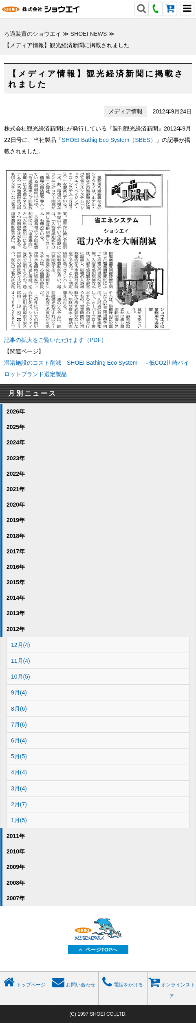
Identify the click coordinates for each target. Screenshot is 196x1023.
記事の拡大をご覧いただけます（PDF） (55, 340)
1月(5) (19, 820)
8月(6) (19, 708)
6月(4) (19, 740)
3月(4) (19, 788)
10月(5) (20, 676)
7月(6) (19, 724)
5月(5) (19, 756)
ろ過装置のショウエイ (32, 33)
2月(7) (19, 804)
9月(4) (19, 692)
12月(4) (20, 645)
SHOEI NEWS (88, 33)
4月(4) (19, 772)
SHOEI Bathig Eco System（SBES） (109, 140)
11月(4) (20, 660)
